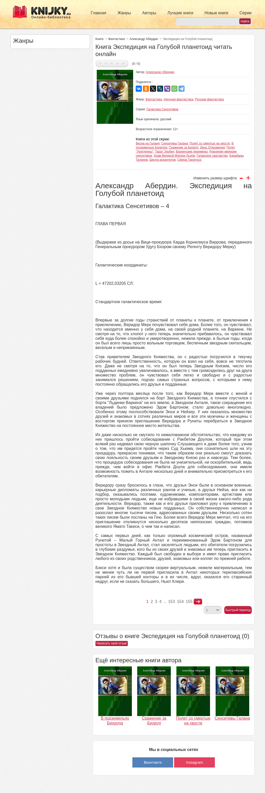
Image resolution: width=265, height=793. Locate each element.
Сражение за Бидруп (183, 147)
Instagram (194, 762)
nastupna (198, 602)
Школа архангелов (162, 160)
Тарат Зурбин (164, 151)
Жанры (124, 13)
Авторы (149, 13)
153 (171, 601)
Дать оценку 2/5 (106, 63)
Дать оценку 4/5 (118, 63)
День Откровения (212, 147)
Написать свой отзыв (112, 643)
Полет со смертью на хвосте (210, 143)
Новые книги (216, 13)
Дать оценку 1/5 (100, 63)
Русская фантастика (209, 99)
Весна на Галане (147, 143)
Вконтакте (153, 762)
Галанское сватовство (212, 155)
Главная (98, 13)
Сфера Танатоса (189, 160)
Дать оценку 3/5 (112, 63)
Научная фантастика (178, 99)
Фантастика (116, 39)
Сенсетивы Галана (174, 143)
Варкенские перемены (192, 151)
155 (189, 601)
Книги (99, 39)
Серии (246, 13)
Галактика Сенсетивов (162, 109)
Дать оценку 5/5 (123, 63)
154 (180, 601)
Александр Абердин (144, 39)
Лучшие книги (180, 13)
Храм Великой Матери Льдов (174, 155)
